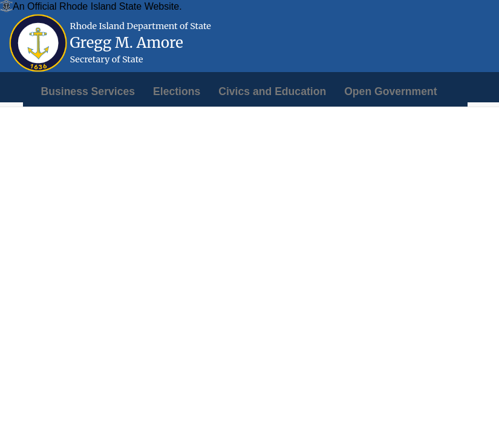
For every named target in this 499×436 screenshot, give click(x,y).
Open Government (390, 91)
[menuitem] (88, 91)
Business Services (88, 91)
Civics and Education (272, 91)
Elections (176, 91)
